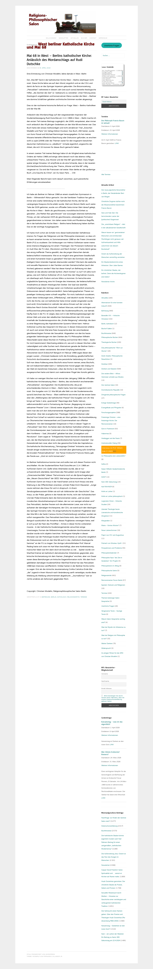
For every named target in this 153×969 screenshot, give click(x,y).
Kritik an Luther (106, 491)
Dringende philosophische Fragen (113, 395)
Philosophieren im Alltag (110, 566)
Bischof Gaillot (106, 329)
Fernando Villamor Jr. (53, 956)
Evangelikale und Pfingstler (111, 408)
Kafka (103, 464)
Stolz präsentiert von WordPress (41, 954)
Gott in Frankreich (107, 429)
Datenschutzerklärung (109, 826)
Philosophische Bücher (109, 337)
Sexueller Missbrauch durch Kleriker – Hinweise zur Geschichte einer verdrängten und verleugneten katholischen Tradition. (113, 899)
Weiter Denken (106, 643)
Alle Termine (105, 174)
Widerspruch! (106, 648)
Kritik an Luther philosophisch (112, 496)
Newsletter (63, 38)
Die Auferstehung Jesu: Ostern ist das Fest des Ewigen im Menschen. (113, 857)
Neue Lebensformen (109, 530)
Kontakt (93, 38)
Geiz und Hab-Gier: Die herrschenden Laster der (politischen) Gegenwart (110, 216)
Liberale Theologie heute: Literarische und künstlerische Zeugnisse (112, 512)
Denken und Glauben (109, 369)
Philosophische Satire (109, 571)
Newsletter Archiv (108, 282)
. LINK (116, 143)
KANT (103, 477)
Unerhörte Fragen (111, 46)
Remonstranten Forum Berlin (111, 580)
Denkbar (104, 364)
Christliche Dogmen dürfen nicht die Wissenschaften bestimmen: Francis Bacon (113, 204)
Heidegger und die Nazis (110, 438)
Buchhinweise (106, 333)
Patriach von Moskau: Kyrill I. (111, 543)
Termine (84, 597)
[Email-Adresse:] (113, 102)
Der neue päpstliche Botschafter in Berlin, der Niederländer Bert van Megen (113, 193)
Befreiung (46, 597)
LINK (112, 745)
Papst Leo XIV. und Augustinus (112, 535)
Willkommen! (51, 38)
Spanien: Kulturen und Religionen (113, 585)
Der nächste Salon (108, 385)
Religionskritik (73, 597)
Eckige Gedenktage (108, 403)
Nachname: (105, 681)
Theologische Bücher (109, 342)
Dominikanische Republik (110, 390)
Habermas (105, 434)
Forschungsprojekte (108, 412)
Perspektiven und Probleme (111, 548)
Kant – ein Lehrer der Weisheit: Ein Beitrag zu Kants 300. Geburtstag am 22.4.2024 (112, 937)
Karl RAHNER (106, 487)
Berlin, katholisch (58, 597)
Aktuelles (75, 38)
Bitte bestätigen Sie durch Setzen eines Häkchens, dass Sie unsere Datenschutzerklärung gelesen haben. (112, 698)
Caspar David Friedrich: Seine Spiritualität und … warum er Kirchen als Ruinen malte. (112, 873)
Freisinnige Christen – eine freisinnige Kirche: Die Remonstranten (110, 420)
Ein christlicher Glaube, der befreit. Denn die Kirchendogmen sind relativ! (113, 273)
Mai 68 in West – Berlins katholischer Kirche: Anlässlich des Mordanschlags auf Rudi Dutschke (59, 59)
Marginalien (105, 521)
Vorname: (104, 674)
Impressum (103, 38)
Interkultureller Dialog (109, 443)
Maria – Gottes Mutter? (110, 525)
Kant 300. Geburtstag (109, 482)
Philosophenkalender (109, 553)
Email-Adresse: (106, 688)
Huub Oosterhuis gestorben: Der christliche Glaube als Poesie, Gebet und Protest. (113, 884)
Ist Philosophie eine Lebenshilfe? (113, 456)
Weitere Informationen (109, 134)
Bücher (84, 38)
